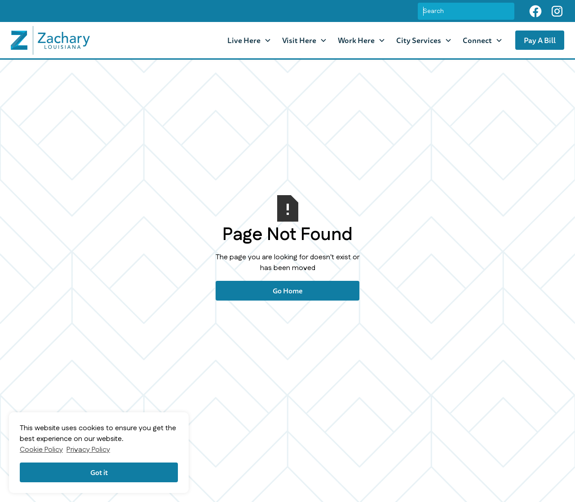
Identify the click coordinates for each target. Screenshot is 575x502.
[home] (50, 40)
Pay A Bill (540, 40)
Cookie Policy (41, 450)
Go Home (288, 291)
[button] (249, 40)
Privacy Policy (88, 450)
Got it (99, 472)
